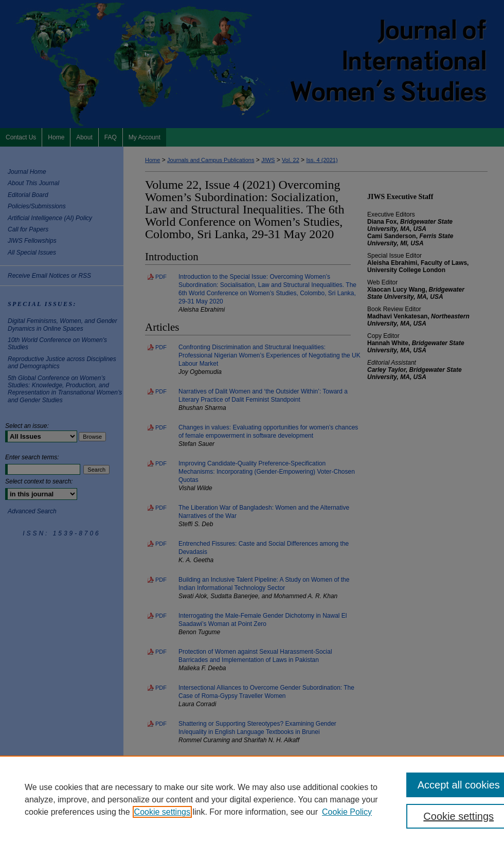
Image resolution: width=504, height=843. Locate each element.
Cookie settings (162, 812)
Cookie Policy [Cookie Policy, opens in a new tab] (347, 812)
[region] (252, 799)
